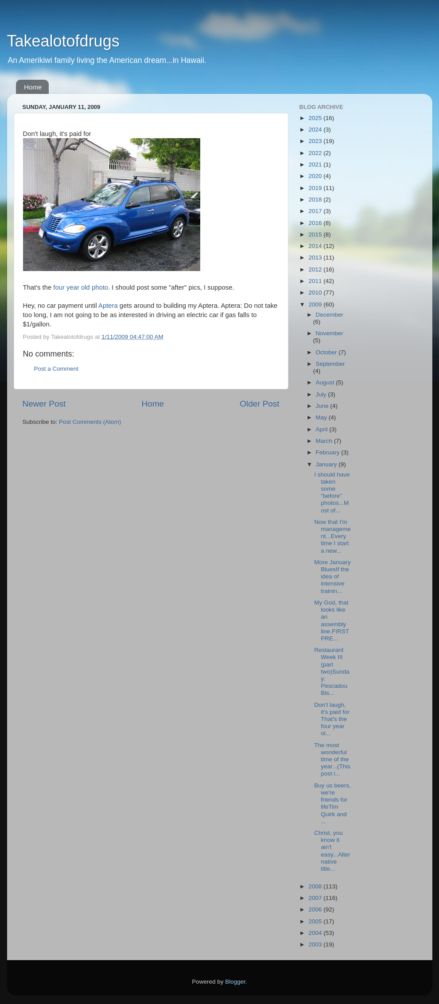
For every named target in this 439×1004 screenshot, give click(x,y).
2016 (315, 223)
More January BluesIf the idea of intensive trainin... (332, 576)
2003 (315, 944)
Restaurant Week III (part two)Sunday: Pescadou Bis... (332, 671)
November (329, 333)
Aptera (108, 305)
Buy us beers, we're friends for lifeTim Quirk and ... (332, 803)
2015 (315, 234)
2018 (315, 199)
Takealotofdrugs (63, 41)
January (327, 464)
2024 (315, 129)
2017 (315, 211)
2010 (315, 292)
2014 (315, 246)
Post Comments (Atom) (90, 422)
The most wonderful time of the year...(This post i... (332, 759)
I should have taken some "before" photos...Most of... (332, 492)
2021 (315, 164)
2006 (315, 909)
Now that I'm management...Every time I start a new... (332, 536)
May (322, 417)
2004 (315, 933)
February (329, 452)
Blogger (235, 981)
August (326, 382)
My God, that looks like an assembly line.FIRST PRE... (331, 620)
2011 (315, 281)
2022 (315, 153)
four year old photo (80, 287)
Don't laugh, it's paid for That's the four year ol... (332, 719)
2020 (315, 176)
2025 (315, 118)
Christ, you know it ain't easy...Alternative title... (332, 851)
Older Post (259, 403)
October (327, 352)
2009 (315, 304)
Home (33, 87)
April (323, 429)
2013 (315, 257)
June (323, 406)
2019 (315, 188)
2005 (315, 921)
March (325, 441)
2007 (315, 898)
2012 (315, 269)
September (330, 364)
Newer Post (44, 403)
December (329, 314)
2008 (315, 886)
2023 (315, 141)
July (322, 394)
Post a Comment (56, 368)
